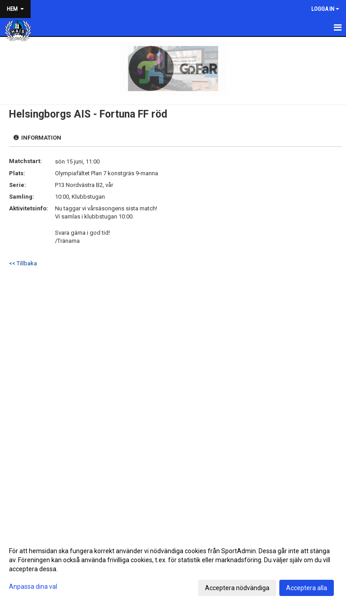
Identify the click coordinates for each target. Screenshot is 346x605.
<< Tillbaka (23, 263)
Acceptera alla (306, 587)
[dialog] (173, 569)
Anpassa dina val (33, 586)
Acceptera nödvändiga (237, 587)
